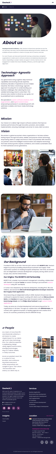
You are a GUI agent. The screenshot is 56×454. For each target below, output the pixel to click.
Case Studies (5, 419)
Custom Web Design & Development (38, 406)
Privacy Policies (5, 411)
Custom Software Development (37, 402)
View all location (50, 415)
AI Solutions (32, 404)
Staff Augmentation (34, 398)
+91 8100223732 (7, 404)
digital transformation (18, 102)
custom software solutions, (18, 100)
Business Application (34, 392)
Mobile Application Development (38, 396)
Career (4, 421)
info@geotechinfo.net (8, 402)
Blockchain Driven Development (37, 394)
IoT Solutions (32, 400)
